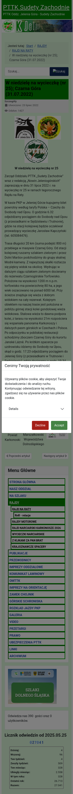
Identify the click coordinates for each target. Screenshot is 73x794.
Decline (40, 425)
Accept (59, 425)
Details (13, 409)
